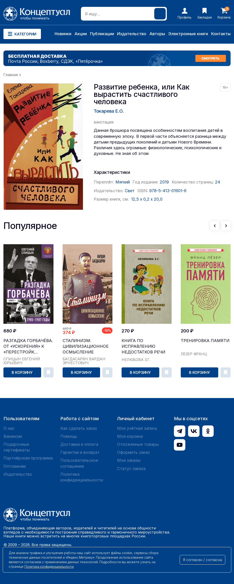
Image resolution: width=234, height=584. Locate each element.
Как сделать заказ (78, 428)
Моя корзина (130, 436)
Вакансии (12, 436)
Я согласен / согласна (202, 559)
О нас (9, 428)
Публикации (102, 33)
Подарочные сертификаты (16, 447)
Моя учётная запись (137, 428)
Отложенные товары (138, 444)
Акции (80, 33)
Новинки (63, 33)
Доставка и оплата (79, 444)
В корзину (22, 372)
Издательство (131, 33)
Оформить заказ (133, 452)
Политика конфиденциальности (81, 477)
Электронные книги (188, 33)
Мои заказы (129, 460)
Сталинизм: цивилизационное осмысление (86, 346)
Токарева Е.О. (109, 111)
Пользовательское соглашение (79, 463)
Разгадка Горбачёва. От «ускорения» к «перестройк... (28, 346)
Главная (10, 74)
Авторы (157, 33)
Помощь (68, 436)
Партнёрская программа (28, 458)
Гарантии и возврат (80, 452)
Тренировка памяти (205, 340)
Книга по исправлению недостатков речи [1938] (143, 346)
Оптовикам (14, 466)
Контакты (221, 33)
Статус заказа (131, 468)
